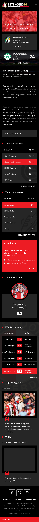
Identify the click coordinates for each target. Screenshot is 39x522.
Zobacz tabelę (28, 186)
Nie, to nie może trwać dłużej (17, 263)
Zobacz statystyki (26, 235)
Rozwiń (33, 377)
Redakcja (6, 499)
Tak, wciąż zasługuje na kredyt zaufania (21, 260)
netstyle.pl (26, 513)
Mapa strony (31, 499)
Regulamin (18, 499)
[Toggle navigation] (35, 5)
